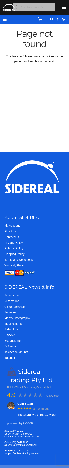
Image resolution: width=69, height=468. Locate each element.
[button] (63, 7)
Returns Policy (13, 248)
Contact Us (11, 237)
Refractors (11, 329)
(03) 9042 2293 (20, 442)
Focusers (10, 312)
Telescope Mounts (16, 352)
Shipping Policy (14, 254)
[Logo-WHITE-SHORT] (9, 8)
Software (10, 346)
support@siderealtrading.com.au (21, 453)
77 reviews (52, 395)
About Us (10, 231)
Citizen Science (14, 306)
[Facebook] (51, 19)
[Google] (63, 19)
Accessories (12, 295)
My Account (12, 225)
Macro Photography (17, 318)
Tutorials (10, 357)
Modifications (13, 323)
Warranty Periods (15, 265)
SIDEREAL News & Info (29, 287)
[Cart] (40, 19)
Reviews (9, 335)
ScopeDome (12, 340)
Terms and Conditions (18, 259)
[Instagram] (57, 19)
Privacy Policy (13, 242)
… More (50, 414)
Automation (11, 301)
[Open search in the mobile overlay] (34, 7)
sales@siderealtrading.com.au (20, 445)
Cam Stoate (25, 403)
